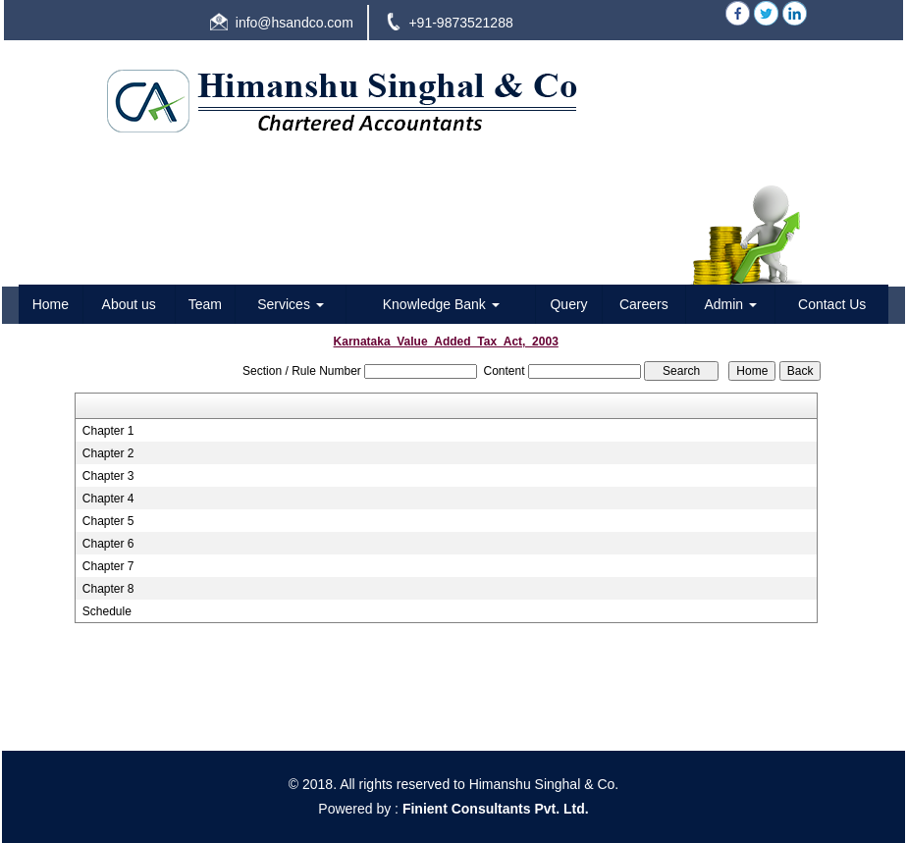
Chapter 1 (108, 431)
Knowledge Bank (441, 304)
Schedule (107, 611)
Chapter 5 (108, 521)
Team (205, 304)
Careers (643, 304)
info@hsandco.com (294, 22)
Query (568, 304)
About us (129, 304)
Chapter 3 (108, 476)
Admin (730, 304)
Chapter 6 (108, 544)
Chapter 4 (108, 498)
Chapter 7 (108, 566)
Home (50, 304)
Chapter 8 (108, 589)
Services (290, 304)
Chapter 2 (108, 453)
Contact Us (832, 304)
